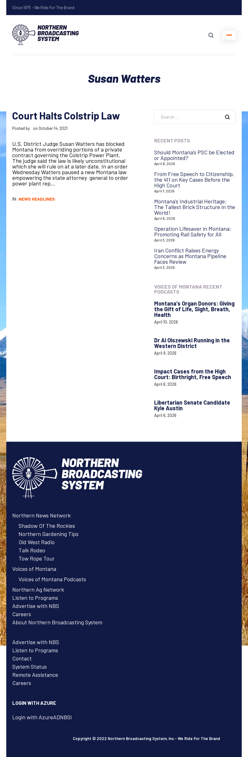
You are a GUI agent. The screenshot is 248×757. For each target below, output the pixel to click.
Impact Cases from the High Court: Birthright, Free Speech (192, 374)
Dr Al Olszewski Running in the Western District (192, 343)
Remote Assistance (35, 674)
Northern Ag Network (38, 589)
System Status (29, 666)
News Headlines (37, 199)
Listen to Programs (35, 597)
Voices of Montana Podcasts (52, 579)
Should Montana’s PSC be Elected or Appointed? (194, 155)
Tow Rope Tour (37, 558)
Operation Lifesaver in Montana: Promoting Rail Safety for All (192, 231)
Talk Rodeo (32, 550)
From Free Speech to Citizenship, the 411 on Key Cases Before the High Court (194, 179)
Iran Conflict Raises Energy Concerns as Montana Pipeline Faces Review (190, 256)
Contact (22, 658)
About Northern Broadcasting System (57, 622)
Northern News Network (41, 515)
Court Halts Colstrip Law (66, 115)
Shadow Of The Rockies (47, 525)
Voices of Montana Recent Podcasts (188, 289)
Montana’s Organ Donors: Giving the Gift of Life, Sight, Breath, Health (194, 309)
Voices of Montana (34, 568)
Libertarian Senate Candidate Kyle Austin (192, 405)
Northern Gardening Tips (48, 533)
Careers (21, 614)
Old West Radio (37, 542)
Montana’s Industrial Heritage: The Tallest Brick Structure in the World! (194, 207)
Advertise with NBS (35, 605)
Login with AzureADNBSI (42, 717)
